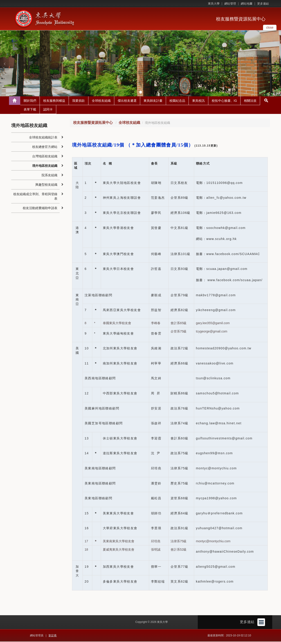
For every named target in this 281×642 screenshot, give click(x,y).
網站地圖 (246, 3)
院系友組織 (49, 175)
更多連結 (263, 3)
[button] (4, 63)
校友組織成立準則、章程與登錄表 (35, 197)
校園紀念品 (177, 101)
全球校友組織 (101, 101)
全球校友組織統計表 (43, 138)
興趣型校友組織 (46, 185)
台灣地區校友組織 (44, 156)
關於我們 (30, 101)
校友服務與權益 (54, 101)
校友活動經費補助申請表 (40, 208)
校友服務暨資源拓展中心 (240, 18)
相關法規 (250, 101)
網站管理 (230, 3)
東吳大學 (214, 3)
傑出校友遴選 (127, 101)
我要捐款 (78, 101)
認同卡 (48, 110)
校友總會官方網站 (44, 147)
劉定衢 (53, 635)
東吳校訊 (198, 101)
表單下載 (30, 110)
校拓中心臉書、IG (224, 101)
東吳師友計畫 (153, 101)
